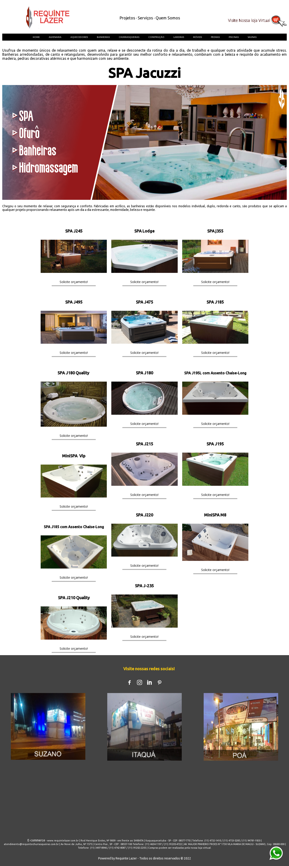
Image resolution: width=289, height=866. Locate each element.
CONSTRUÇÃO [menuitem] (156, 37)
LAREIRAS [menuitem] (178, 37)
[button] (74, 281)
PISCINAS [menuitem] (234, 37)
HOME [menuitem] (36, 37)
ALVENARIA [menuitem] (55, 37)
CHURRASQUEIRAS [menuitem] (129, 37)
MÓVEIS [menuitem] (197, 37)
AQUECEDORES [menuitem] (79, 37)
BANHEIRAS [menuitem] (103, 37)
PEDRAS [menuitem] (215, 37)
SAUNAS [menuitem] (252, 37)
